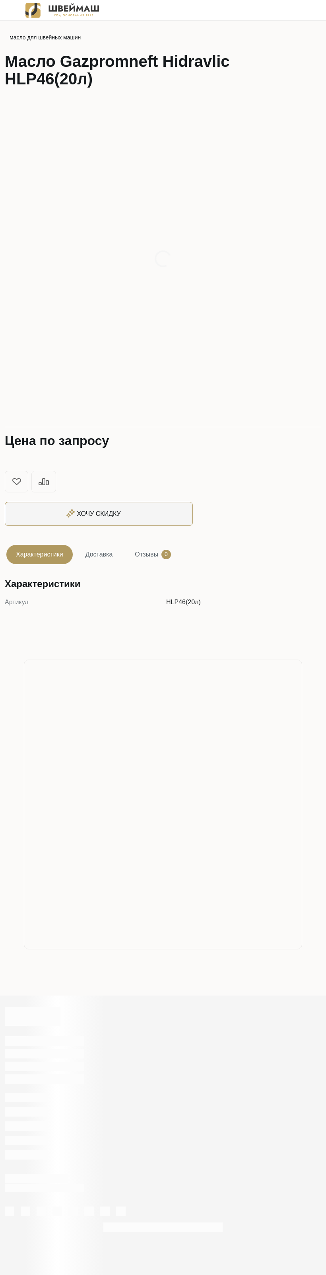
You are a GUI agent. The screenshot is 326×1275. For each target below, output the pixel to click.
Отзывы (153, 554)
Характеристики (39, 554)
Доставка (99, 554)
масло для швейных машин (45, 37)
